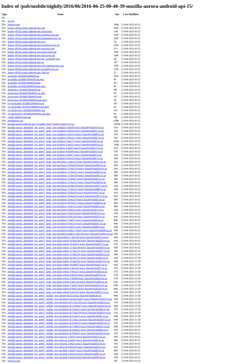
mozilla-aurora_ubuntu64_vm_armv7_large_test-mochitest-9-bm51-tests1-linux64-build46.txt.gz (56, 227)
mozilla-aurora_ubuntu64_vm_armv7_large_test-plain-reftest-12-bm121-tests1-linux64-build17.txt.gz (59, 251)
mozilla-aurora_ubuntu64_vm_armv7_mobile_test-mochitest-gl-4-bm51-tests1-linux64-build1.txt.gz (58, 316)
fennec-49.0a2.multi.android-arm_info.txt (28, 72)
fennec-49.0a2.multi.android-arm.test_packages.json (34, 59)
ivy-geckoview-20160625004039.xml (26, 110)
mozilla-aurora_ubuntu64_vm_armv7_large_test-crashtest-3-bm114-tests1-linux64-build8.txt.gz (56, 134)
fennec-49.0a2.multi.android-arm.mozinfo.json (31, 48)
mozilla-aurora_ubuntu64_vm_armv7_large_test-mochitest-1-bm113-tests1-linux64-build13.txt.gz (57, 161)
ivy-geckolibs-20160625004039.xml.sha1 (28, 107)
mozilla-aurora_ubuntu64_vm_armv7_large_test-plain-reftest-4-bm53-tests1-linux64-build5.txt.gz (57, 275)
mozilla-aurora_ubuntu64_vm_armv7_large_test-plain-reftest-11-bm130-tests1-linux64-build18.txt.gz (59, 247)
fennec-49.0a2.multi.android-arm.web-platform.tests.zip (36, 65)
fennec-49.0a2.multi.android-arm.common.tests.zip (33, 35)
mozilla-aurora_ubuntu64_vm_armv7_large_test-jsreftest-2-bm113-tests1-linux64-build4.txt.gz (55, 144)
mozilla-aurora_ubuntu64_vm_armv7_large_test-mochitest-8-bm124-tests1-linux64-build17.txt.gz (57, 223)
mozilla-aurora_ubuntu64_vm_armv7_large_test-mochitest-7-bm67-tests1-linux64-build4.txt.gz (56, 220)
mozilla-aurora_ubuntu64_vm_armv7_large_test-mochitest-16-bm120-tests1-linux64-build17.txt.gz (57, 185)
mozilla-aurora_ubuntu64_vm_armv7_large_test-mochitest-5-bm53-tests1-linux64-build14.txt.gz (56, 213)
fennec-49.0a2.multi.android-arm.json (26, 41)
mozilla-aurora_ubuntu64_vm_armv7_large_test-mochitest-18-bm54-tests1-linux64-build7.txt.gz (56, 192)
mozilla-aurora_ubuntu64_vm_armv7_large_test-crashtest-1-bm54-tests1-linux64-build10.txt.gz (56, 127)
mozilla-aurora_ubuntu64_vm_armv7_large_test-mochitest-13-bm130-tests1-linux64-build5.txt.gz (57, 175)
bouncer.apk (14, 24)
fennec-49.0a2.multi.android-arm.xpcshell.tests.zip (33, 69)
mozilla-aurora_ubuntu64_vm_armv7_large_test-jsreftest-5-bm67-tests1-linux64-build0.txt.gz (55, 155)
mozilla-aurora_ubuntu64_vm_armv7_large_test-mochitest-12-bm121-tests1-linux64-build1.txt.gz (57, 172)
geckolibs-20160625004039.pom (24, 83)
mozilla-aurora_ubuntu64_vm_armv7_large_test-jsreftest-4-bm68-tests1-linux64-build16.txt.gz (55, 151)
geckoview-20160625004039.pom (25, 96)
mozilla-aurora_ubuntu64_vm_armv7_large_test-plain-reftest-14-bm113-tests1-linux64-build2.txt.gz (58, 258)
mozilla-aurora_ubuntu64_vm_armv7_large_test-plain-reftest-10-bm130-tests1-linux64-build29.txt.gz (59, 240)
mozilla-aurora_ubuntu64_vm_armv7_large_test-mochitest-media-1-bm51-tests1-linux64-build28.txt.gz (60, 230)
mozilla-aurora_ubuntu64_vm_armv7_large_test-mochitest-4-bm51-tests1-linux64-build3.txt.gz (56, 210)
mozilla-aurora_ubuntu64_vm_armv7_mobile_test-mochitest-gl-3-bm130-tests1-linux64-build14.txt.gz (59, 312)
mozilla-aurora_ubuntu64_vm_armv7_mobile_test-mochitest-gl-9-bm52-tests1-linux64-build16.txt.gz (59, 333)
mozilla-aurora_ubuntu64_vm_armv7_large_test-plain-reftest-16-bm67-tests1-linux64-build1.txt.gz (57, 264)
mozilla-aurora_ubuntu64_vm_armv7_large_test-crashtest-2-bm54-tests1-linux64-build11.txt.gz (56, 131)
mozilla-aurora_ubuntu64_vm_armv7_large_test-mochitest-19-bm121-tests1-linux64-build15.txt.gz (57, 196)
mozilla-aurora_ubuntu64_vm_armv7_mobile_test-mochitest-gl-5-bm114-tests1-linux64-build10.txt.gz (59, 319)
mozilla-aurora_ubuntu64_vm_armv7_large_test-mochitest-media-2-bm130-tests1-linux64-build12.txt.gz (60, 234)
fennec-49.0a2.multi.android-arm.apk (26, 28)
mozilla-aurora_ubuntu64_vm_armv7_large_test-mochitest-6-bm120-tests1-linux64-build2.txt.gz (56, 216)
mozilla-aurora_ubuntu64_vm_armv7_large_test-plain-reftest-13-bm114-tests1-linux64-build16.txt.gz (59, 254)
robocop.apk (14, 360)
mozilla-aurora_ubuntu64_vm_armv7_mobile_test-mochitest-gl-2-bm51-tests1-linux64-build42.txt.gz (59, 309)
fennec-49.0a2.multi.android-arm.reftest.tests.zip (32, 52)
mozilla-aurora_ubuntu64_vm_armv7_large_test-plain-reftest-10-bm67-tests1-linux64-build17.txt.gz (58, 244)
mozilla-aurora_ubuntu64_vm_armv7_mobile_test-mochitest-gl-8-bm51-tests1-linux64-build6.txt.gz (58, 330)
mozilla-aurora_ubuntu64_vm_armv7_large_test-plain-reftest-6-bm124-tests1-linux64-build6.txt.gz (57, 282)
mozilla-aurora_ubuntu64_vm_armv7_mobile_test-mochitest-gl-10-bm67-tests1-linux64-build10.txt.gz (59, 306)
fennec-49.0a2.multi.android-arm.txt (26, 62)
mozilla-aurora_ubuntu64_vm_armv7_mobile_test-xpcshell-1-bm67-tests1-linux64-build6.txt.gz (56, 350)
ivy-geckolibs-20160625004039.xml (26, 103)
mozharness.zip (15, 120)
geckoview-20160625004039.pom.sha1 (27, 100)
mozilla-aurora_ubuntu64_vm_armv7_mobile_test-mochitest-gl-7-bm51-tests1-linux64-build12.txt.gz (59, 326)
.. (8, 17)
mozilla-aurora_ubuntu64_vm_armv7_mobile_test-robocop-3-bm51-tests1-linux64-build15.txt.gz (56, 343)
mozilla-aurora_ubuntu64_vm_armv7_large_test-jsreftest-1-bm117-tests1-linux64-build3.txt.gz (55, 141)
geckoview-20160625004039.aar (24, 89)
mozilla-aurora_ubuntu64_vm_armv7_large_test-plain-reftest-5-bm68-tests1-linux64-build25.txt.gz (57, 278)
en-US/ (11, 21)
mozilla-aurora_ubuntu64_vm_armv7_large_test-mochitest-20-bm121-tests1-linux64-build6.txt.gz (57, 203)
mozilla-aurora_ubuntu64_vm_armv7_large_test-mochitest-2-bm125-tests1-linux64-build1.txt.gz (56, 199)
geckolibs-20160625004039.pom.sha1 (27, 86)
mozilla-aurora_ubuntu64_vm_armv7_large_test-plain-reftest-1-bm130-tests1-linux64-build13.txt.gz (58, 237)
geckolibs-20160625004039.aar (23, 76)
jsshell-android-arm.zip (19, 117)
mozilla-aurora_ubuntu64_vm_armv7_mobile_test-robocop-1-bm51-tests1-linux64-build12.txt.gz (56, 336)
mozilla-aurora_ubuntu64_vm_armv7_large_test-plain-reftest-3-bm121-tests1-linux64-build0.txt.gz (57, 271)
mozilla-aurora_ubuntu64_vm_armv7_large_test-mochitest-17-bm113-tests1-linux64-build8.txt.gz (57, 189)
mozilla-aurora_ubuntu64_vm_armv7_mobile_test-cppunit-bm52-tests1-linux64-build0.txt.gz (54, 295)
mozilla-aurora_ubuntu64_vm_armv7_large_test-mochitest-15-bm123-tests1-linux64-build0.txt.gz (57, 182)
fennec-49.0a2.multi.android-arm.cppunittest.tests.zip (34, 38)
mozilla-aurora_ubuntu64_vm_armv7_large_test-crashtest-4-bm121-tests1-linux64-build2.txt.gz (56, 137)
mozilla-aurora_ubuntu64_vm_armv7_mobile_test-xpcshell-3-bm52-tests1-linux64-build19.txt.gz (56, 357)
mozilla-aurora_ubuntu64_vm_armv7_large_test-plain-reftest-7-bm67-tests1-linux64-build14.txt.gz (57, 285)
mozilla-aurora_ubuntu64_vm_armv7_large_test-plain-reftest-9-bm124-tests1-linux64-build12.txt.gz (58, 292)
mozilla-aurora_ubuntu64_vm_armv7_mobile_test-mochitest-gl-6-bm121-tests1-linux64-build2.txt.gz (59, 323)
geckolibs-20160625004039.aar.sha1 (26, 79)
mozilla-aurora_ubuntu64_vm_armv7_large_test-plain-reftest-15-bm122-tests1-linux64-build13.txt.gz (59, 261)
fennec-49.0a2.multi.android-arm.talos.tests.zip (31, 55)
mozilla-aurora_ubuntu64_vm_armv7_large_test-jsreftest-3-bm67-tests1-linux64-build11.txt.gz (55, 148)
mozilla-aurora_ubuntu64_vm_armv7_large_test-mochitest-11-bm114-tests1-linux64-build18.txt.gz (57, 168)
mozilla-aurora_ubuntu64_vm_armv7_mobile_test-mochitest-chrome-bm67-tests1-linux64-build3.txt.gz (60, 299)
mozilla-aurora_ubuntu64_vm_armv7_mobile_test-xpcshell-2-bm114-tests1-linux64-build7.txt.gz (56, 354)
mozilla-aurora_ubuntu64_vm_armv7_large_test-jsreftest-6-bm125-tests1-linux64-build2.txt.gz (55, 158)
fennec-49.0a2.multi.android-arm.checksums (30, 31)
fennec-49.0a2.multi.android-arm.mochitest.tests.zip (34, 45)
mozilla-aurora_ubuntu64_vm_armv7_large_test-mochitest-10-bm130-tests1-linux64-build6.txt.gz (57, 165)
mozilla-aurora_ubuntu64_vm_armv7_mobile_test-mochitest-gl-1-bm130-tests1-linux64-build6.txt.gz (59, 302)
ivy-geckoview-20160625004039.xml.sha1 (29, 113)
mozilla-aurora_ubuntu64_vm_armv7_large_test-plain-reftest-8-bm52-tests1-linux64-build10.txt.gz (57, 288)
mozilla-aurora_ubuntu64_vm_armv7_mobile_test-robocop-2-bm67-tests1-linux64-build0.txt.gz (56, 340)
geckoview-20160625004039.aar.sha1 (26, 93)
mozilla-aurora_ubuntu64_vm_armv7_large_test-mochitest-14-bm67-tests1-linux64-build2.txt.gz (56, 179)
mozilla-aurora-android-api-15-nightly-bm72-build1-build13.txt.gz (41, 124)
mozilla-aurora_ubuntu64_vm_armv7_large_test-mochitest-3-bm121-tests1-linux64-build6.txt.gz (56, 206)
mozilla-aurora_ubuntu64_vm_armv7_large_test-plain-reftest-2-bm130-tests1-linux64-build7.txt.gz (57, 268)
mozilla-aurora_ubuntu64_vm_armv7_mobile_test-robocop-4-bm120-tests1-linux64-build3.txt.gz (56, 347)
